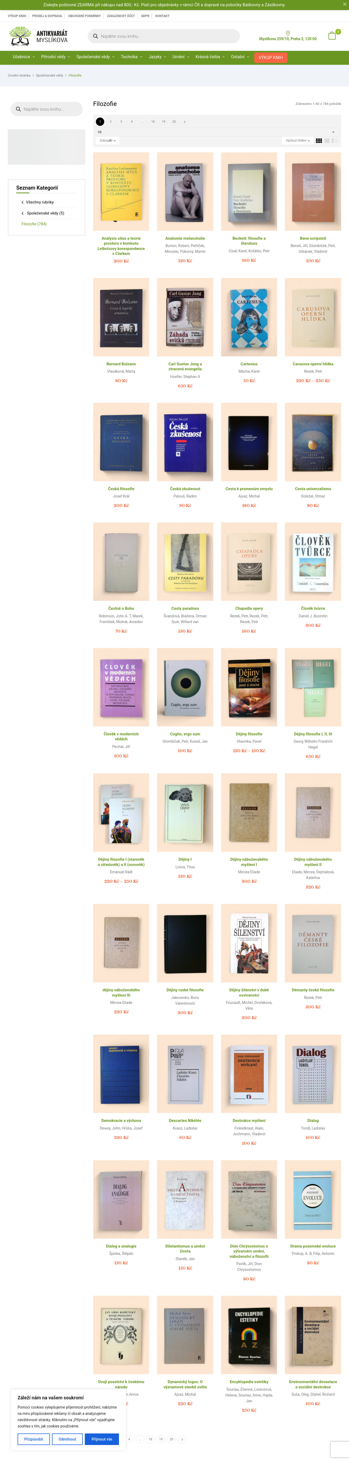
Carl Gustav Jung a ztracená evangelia (185, 367)
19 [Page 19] (163, 122)
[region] (68, 1420)
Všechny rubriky (40, 202)
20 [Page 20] (174, 122)
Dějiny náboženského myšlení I (249, 862)
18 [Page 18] (153, 122)
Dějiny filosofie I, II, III (313, 734)
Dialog (313, 1120)
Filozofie (34, 224)
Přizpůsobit (33, 1439)
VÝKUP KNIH (17, 16)
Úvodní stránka (19, 75)
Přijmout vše (102, 1439)
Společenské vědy (49, 75)
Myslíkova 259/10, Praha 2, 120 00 (287, 36)
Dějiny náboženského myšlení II (313, 862)
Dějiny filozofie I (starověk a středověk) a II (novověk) (121, 862)
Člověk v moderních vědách (121, 737)
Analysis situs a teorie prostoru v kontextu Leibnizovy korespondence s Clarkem (121, 246)
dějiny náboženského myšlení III (121, 993)
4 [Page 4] (132, 122)
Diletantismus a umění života (185, 1249)
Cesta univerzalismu (313, 488)
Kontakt (162, 16)
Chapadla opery (249, 608)
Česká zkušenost (185, 488)
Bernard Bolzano (121, 364)
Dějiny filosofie (249, 734)
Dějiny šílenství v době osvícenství (249, 993)
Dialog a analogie (121, 1246)
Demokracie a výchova (121, 1120)
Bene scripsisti (313, 238)
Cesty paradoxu (185, 608)
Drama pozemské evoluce (313, 1246)
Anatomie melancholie (185, 238)
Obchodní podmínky (84, 16)
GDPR (145, 16)
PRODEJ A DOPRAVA (47, 16)
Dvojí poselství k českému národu (121, 1384)
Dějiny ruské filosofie (185, 990)
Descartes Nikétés (185, 1120)
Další (184, 121)
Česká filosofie (121, 488)
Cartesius (249, 364)
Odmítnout (67, 1439)
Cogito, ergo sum (185, 734)
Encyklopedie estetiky (249, 1381)
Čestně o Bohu (121, 608)
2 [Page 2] (111, 122)
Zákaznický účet (121, 16)
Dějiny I (185, 859)
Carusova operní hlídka (313, 364)
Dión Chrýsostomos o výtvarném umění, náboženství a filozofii (249, 1251)
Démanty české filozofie (313, 990)
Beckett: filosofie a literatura (248, 241)
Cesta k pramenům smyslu (249, 488)
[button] (332, 36)
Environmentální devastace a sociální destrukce (313, 1384)
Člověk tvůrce (313, 608)
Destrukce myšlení (249, 1120)
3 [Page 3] (121, 122)
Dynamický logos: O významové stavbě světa (185, 1384)
